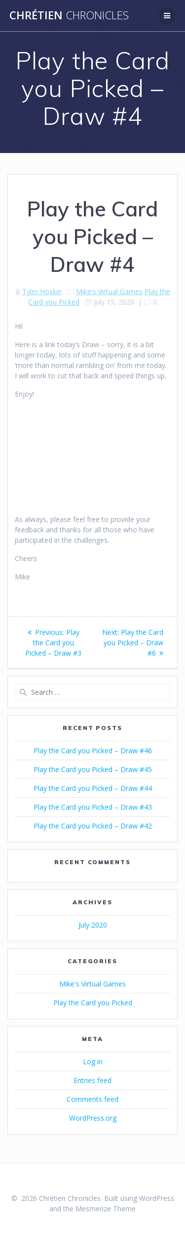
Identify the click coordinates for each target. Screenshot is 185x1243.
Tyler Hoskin (42, 291)
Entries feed (92, 1080)
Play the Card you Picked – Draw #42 (93, 825)
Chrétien (69, 15)
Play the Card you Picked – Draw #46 (93, 750)
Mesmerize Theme (105, 1208)
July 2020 (92, 925)
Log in (93, 1061)
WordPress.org (92, 1118)
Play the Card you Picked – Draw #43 (93, 807)
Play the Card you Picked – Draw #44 (93, 788)
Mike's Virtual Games (109, 291)
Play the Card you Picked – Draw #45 (93, 769)
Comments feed (92, 1099)
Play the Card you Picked (92, 1002)
